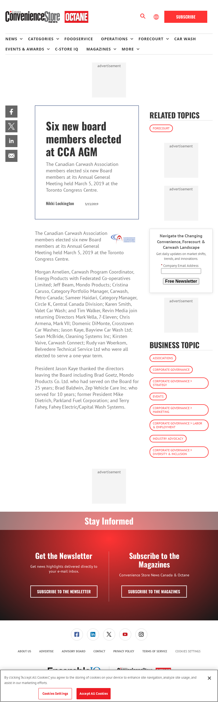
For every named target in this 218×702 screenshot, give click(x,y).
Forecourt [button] (151, 38)
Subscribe (185, 17)
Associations (163, 358)
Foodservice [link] (78, 38)
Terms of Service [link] (154, 651)
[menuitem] (16, 39)
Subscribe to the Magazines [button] (154, 591)
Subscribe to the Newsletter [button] (64, 591)
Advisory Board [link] (73, 651)
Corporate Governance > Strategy (172, 383)
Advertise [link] (46, 651)
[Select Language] (157, 17)
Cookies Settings (188, 651)
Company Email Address (179, 265)
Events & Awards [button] (24, 49)
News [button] (11, 38)
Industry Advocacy (168, 439)
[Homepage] (46, 17)
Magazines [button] (98, 49)
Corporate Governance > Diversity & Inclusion (172, 452)
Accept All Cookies (93, 693)
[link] (11, 112)
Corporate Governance (171, 370)
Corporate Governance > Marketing (172, 410)
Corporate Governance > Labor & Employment (177, 425)
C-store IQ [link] (66, 49)
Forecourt (161, 128)
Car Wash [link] (185, 38)
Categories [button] (40, 38)
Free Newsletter (181, 281)
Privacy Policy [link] (123, 651)
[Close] (209, 678)
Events (158, 396)
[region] (109, 686)
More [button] (128, 49)
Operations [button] (114, 38)
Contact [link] (99, 651)
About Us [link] (24, 651)
